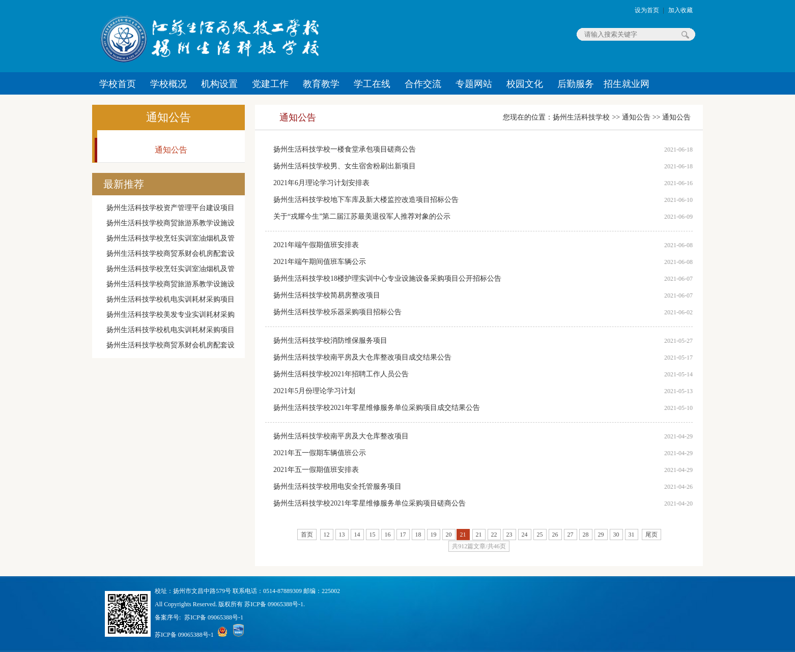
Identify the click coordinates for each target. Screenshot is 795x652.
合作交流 (423, 84)
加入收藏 (680, 10)
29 (601, 534)
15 (373, 534)
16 (388, 534)
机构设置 (219, 84)
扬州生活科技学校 (581, 117)
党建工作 (270, 84)
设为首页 (647, 10)
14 (357, 534)
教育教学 (321, 84)
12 (327, 534)
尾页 (651, 534)
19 (434, 534)
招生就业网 (626, 84)
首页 (307, 534)
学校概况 (168, 84)
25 (540, 534)
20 (449, 534)
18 (418, 534)
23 (509, 534)
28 (586, 534)
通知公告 (168, 117)
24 (525, 534)
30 (616, 534)
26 (555, 534)
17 (403, 534)
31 (632, 534)
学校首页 (117, 84)
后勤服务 (575, 84)
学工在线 (372, 84)
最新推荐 (123, 184)
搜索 (685, 34)
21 (479, 534)
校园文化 (524, 84)
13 (342, 534)
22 (494, 534)
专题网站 (474, 84)
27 (570, 534)
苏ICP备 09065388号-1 (213, 617)
